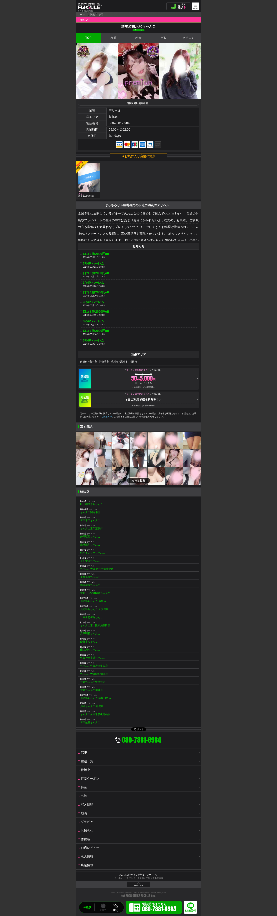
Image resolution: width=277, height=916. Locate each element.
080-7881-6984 (119, 123)
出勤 (163, 37)
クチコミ (188, 37)
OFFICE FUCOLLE (141, 895)
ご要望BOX (106, 416)
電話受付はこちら (159, 908)
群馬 (100, 14)
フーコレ (82, 14)
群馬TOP (84, 19)
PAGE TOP (138, 885)
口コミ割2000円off (96, 254)
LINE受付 (190, 910)
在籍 (113, 37)
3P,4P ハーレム (93, 263)
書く (115, 910)
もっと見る (138, 480)
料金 (138, 37)
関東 (92, 14)
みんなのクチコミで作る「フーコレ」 (138, 874)
